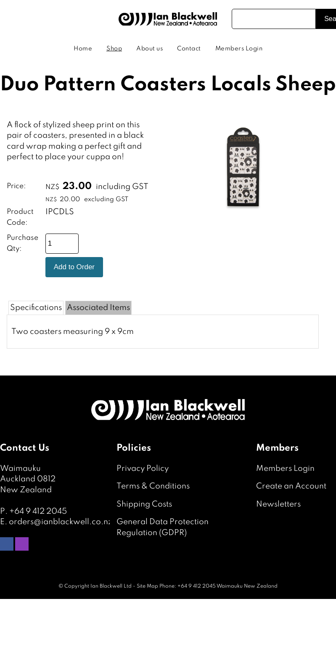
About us (149, 49)
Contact (189, 49)
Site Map (147, 586)
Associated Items (98, 308)
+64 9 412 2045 (38, 511)
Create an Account (291, 486)
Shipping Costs (144, 504)
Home (83, 49)
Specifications (36, 308)
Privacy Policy (142, 469)
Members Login (239, 49)
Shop (114, 49)
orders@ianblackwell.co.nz (60, 522)
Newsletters (278, 504)
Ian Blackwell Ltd (111, 586)
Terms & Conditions (153, 486)
